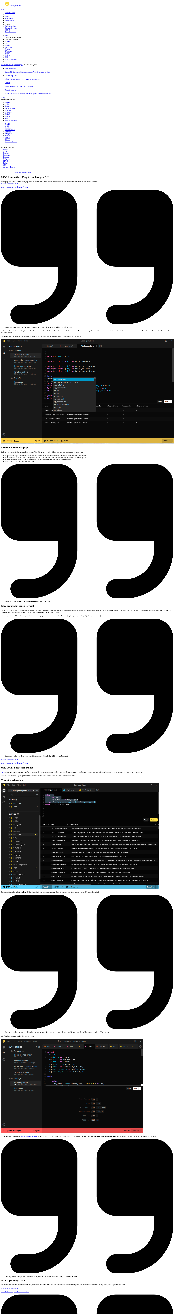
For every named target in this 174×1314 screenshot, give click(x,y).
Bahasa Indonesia (11, 59)
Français (8, 49)
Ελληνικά (8, 51)
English (7, 41)
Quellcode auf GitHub (21, 187)
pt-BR (7, 43)
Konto (7, 36)
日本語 (7, 53)
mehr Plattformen (7, 187)
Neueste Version (10, 32)
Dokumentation (10, 26)
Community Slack (11, 28)
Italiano (7, 55)
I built (3, 772)
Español (8, 45)
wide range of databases (29, 1136)
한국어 (7, 57)
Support (7, 24)
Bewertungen (9, 20)
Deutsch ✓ (8, 47)
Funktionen (9, 18)
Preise (7, 16)
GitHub (7, 30)
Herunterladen (10, 13)
